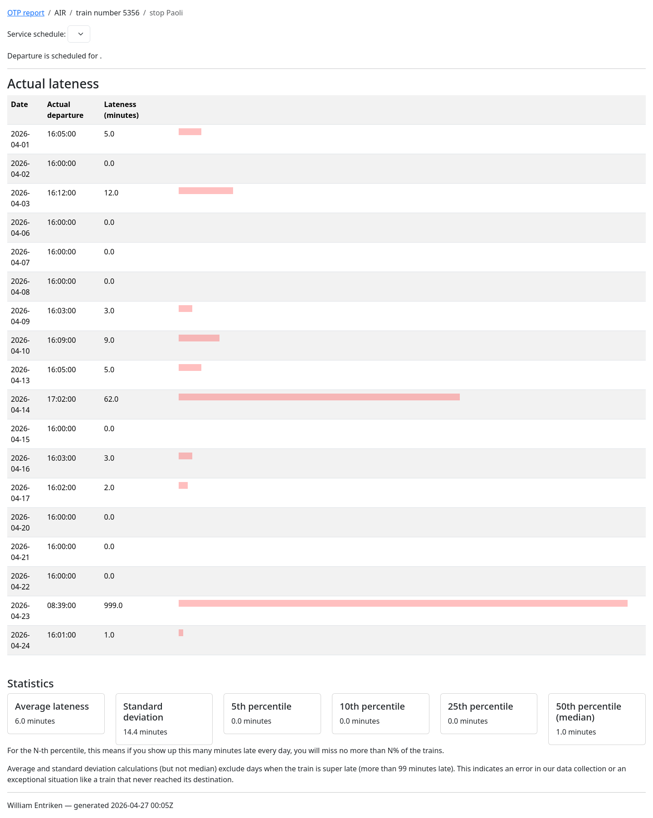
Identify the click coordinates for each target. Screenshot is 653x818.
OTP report (25, 13)
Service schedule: (36, 34)
